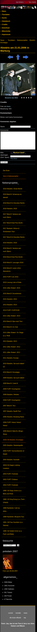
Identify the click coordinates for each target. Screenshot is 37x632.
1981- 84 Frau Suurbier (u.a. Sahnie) (13, 523)
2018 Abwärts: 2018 (10, 208)
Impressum (6, 34)
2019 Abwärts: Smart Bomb (12, 189)
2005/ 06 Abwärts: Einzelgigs (13, 440)
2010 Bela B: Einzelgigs (11, 372)
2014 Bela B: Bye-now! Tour (12, 321)
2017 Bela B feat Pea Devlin (13, 223)
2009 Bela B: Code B (10, 383)
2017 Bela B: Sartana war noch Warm (12, 215)
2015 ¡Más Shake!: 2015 (11, 288)
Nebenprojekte (22, 40)
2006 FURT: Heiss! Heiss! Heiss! (12, 424)
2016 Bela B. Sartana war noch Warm (12, 249)
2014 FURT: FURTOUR (11, 310)
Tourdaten (6, 14)
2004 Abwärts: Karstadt (11, 459)
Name (2, 126)
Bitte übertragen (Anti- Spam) (4, 155)
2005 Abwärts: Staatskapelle (13, 445)
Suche (4, 18)
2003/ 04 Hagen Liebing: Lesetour (11, 466)
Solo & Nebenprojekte (10, 176)
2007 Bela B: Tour (9, 405)
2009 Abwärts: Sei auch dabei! (13, 378)
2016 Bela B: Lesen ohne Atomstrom (12, 269)
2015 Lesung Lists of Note (12, 282)
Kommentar (4, 130)
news (25, 613)
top (25, 618)
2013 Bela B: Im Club (10, 327)
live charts (32, 2)
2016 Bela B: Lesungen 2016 (13, 262)
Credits (4, 24)
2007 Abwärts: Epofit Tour (12, 411)
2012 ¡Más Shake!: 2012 (11, 347)
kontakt (18, 613)
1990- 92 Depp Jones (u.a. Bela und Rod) (12, 492)
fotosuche (8, 540)
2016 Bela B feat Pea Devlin (13, 257)
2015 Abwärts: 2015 (10, 299)
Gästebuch (6, 21)
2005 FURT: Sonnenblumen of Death (13, 452)
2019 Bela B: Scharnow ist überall (12, 195)
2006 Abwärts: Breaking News (13, 417)
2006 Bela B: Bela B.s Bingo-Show (13, 432)
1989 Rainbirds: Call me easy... (11, 509)
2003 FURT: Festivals (10, 474)
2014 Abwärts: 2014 (10, 304)
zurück (10, 613)
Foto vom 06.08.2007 (10, 571)
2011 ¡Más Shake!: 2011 (11, 352)
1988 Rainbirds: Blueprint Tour (13, 517)
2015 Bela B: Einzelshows (12, 293)
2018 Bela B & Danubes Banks (14, 203)
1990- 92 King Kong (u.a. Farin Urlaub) (14, 500)
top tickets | (20, 2)
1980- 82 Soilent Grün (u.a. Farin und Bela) (12, 532)
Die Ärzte (6, 170)
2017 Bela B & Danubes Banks (14, 237)
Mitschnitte (6, 31)
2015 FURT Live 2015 (10, 277)
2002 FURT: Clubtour (10, 479)
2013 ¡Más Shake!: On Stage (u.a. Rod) (13, 334)
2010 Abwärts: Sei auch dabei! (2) (13, 365)
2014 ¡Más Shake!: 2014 (11, 316)
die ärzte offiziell (15, 618)
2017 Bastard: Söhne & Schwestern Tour (11, 230)
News (4, 11)
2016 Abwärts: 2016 (10, 243)
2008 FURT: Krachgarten (11, 400)
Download (6, 28)
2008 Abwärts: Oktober (11, 394)
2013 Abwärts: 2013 (10, 341)
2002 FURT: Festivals (10, 485)
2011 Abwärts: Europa (10, 358)
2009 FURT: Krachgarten (11, 389)
